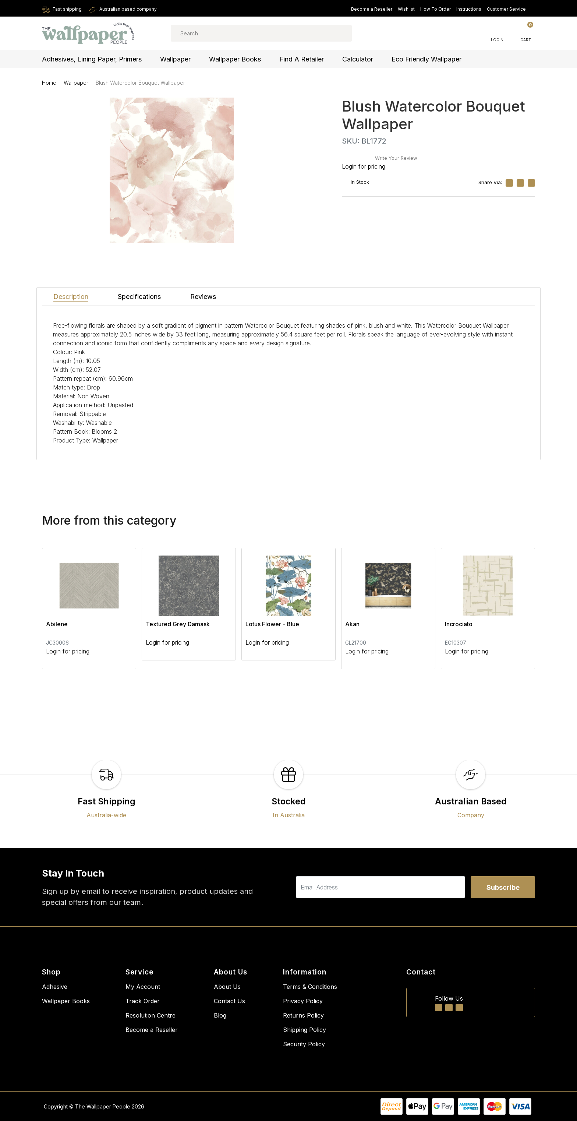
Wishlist (406, 9)
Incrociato (458, 624)
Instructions (468, 9)
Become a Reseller (371, 9)
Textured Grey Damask (178, 624)
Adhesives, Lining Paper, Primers (92, 59)
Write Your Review (396, 158)
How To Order (435, 9)
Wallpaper (175, 59)
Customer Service (509, 9)
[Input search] (261, 33)
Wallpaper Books (235, 59)
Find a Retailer (301, 59)
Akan (352, 624)
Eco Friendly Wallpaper (426, 59)
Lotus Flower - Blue (272, 624)
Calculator (357, 59)
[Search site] (336, 33)
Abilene (57, 624)
